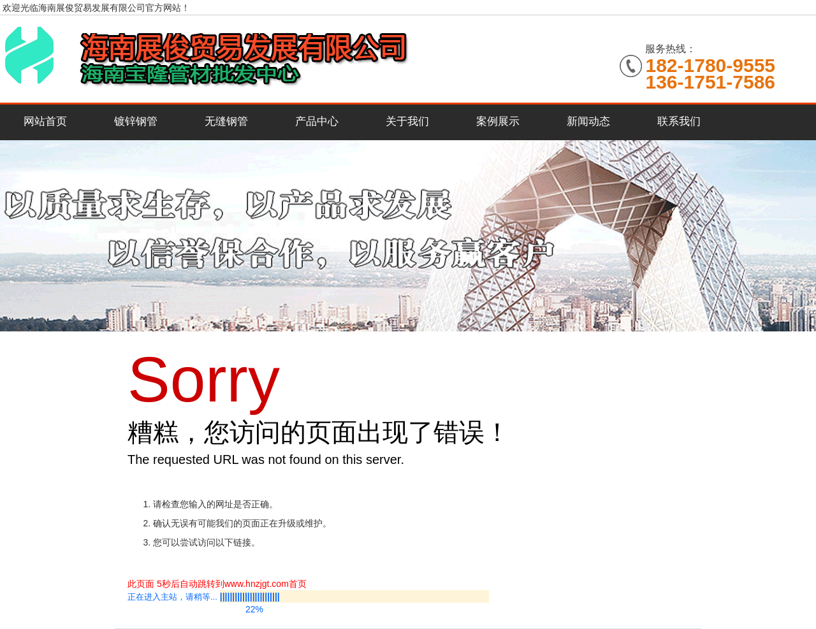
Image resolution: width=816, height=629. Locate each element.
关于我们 (407, 121)
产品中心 (317, 121)
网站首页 (45, 121)
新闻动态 (588, 121)
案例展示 (498, 121)
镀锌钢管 (135, 121)
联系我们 (679, 121)
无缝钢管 (226, 121)
